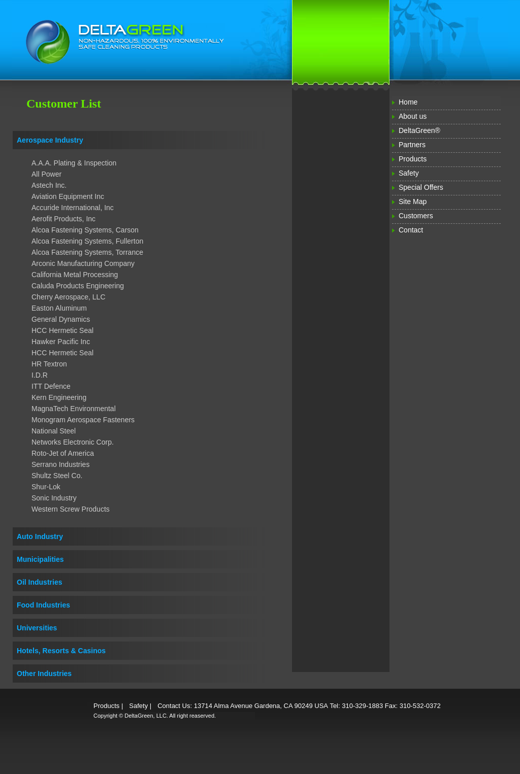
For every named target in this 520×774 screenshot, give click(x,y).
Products (413, 159)
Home (408, 102)
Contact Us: (174, 706)
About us (413, 116)
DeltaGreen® (419, 130)
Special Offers (421, 187)
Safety (409, 173)
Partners (412, 145)
